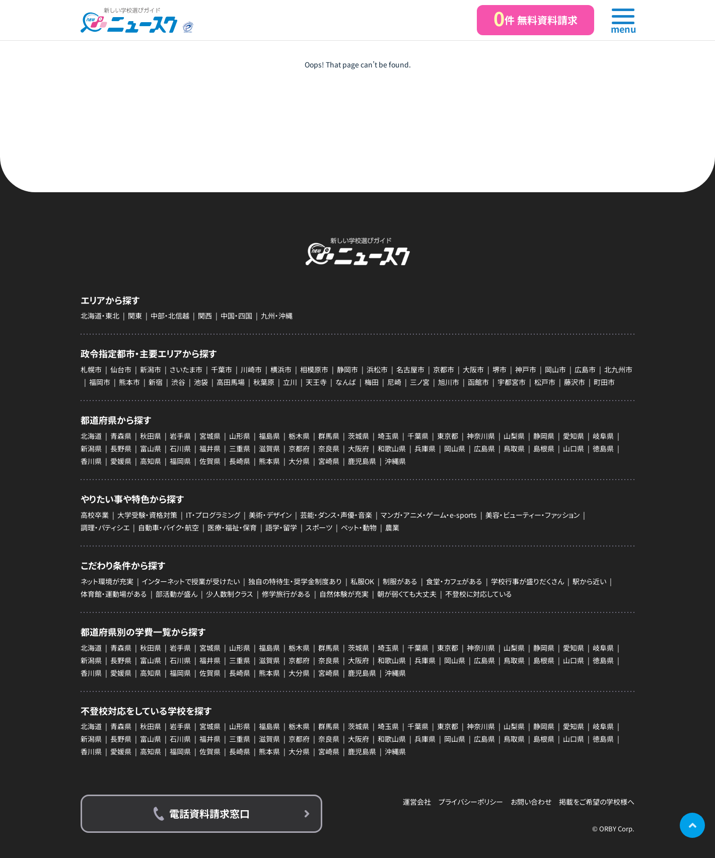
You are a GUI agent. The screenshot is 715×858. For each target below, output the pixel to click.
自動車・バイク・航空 (168, 527)
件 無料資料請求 (535, 18)
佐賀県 (210, 461)
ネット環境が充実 (107, 581)
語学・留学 (281, 527)
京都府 (299, 448)
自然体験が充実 (344, 594)
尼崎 (394, 382)
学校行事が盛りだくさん (527, 581)
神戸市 (525, 369)
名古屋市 (410, 369)
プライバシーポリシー (471, 802)
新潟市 (150, 369)
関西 (205, 315)
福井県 (210, 448)
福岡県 (180, 461)
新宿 (156, 382)
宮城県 (210, 436)
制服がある (400, 581)
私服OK (362, 581)
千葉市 (221, 369)
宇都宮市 (511, 382)
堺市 (499, 369)
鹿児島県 (362, 461)
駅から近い (589, 581)
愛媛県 (120, 461)
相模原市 (314, 369)
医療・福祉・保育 (232, 527)
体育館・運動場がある (114, 594)
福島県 (269, 436)
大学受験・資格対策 (147, 515)
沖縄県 (395, 461)
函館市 (478, 382)
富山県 (150, 448)
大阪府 (358, 448)
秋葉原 (263, 382)
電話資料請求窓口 (209, 813)
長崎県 (239, 461)
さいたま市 (186, 369)
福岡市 (99, 382)
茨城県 (358, 436)
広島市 (585, 369)
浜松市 (377, 369)
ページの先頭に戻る (692, 825)
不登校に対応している (478, 594)
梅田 (372, 382)
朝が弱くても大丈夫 (407, 594)
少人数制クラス (229, 594)
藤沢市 (574, 382)
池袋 (201, 382)
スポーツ (319, 527)
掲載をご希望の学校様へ (596, 802)
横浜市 (281, 369)
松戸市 (544, 382)
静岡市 (347, 369)
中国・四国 (236, 315)
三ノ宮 (420, 382)
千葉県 (417, 436)
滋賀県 (269, 448)
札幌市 (91, 369)
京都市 (443, 369)
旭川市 (448, 382)
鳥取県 (514, 448)
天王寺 (316, 382)
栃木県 (299, 436)
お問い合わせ (531, 802)
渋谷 (178, 382)
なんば (345, 382)
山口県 (573, 448)
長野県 (120, 448)
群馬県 (328, 436)
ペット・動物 (359, 527)
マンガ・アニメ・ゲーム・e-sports (429, 515)
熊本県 (269, 461)
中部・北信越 (170, 315)
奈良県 (328, 448)
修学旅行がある (286, 594)
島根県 (543, 448)
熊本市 (129, 382)
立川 (290, 382)
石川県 (180, 448)
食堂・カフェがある (454, 581)
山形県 (239, 436)
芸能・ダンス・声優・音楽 (336, 515)
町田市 (604, 382)
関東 (135, 315)
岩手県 (180, 436)
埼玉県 (388, 436)
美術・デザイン (270, 515)
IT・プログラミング (213, 515)
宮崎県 (328, 461)
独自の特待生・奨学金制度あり (295, 581)
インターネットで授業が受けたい (191, 581)
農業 (392, 527)
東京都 (447, 436)
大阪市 (473, 369)
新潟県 (91, 448)
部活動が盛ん (176, 594)
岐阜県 (603, 436)
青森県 (120, 436)
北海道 (91, 436)
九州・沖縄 (277, 315)
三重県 (239, 448)
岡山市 (555, 369)
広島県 (484, 448)
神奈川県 (481, 436)
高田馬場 (231, 382)
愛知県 (573, 436)
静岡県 (543, 436)
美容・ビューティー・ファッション (532, 515)
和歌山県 (392, 448)
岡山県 (454, 448)
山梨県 (514, 436)
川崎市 (251, 369)
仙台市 (120, 369)
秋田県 (150, 436)
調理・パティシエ (105, 527)
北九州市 (618, 369)
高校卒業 (95, 515)
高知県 (150, 461)
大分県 (299, 461)
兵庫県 (425, 448)
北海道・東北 (100, 315)
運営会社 (417, 802)
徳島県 (603, 448)
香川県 (91, 461)
